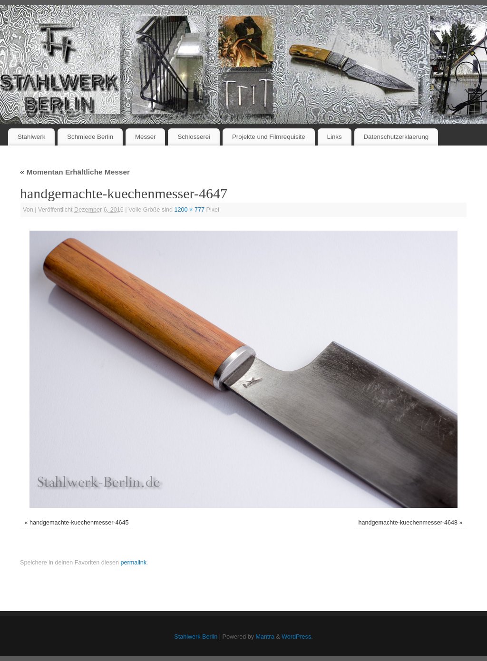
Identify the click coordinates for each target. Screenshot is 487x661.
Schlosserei (193, 136)
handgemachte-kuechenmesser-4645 (79, 522)
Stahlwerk (31, 136)
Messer (145, 136)
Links (334, 136)
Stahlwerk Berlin (195, 636)
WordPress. (297, 636)
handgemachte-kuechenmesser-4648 (408, 522)
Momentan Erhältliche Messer (75, 172)
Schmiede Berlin (90, 136)
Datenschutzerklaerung (396, 136)
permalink (133, 562)
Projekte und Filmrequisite (268, 136)
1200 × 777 (190, 209)
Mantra (265, 636)
